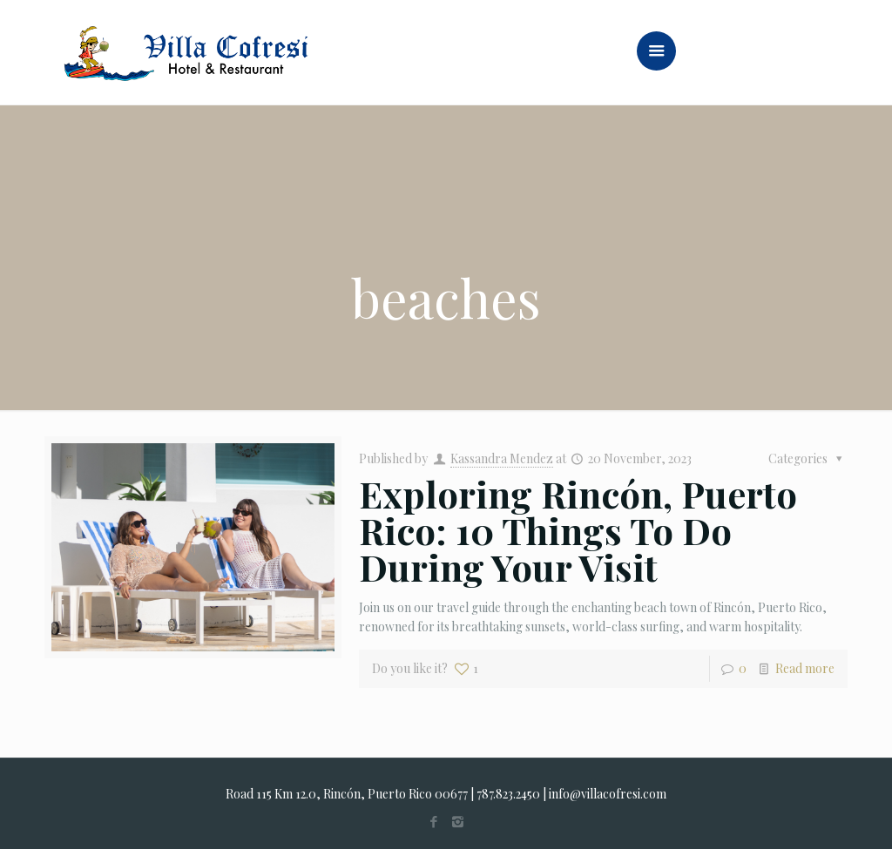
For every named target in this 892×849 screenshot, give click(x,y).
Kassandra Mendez (501, 458)
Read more (805, 668)
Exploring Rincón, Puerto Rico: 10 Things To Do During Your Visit (578, 530)
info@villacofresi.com (607, 793)
